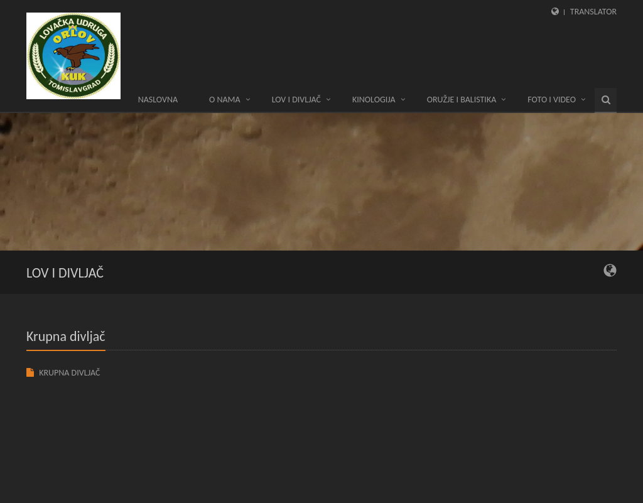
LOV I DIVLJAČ (296, 99)
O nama (224, 99)
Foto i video (551, 99)
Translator (593, 11)
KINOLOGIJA (374, 99)
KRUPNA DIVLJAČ (69, 372)
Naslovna (158, 99)
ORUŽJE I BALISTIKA (462, 99)
